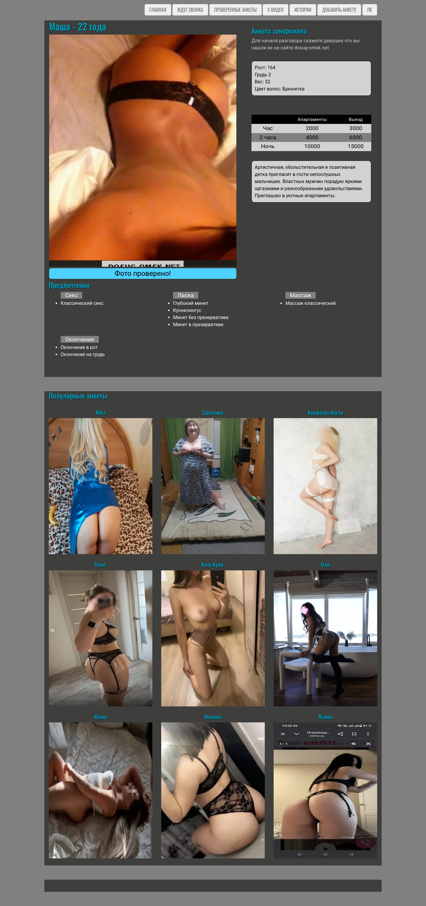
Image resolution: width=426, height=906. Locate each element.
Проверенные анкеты (235, 9)
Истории (302, 9)
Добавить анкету (339, 9)
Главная (157, 9)
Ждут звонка (190, 9)
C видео (275, 9)
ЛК (369, 9)
